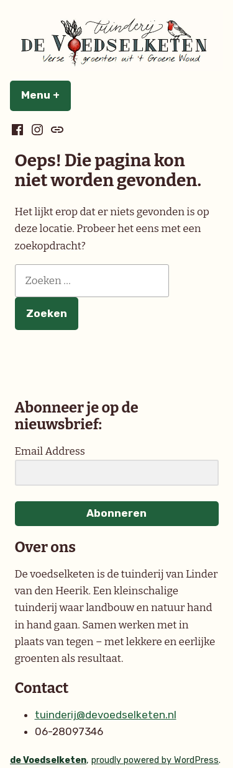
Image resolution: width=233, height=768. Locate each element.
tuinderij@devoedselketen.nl (105, 714)
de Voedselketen (48, 760)
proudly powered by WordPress (155, 760)
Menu (46, 95)
